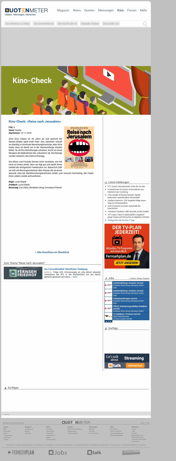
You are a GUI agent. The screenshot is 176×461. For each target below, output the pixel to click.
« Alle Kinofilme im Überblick (52, 252)
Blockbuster (85, 445)
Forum (131, 10)
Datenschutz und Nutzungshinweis (138, 436)
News (77, 10)
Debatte (91, 429)
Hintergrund (29, 429)
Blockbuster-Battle (116, 435)
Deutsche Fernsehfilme (129, 445)
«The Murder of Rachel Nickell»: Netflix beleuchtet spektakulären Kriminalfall (124, 196)
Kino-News (114, 429)
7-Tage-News (7, 435)
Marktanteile (72, 431)
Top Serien (142, 445)
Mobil (5, 433)
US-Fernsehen (51, 440)
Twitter (5, 440)
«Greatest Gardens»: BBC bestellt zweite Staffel (128, 211)
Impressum (135, 441)
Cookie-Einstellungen (139, 439)
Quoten (89, 10)
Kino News (10, 445)
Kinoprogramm (116, 445)
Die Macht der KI (67, 23)
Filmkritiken (39, 445)
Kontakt (134, 433)
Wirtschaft (49, 433)
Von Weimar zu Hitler (17, 23)
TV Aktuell (18, 445)
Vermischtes (50, 431)
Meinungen (106, 10)
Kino (120, 10)
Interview (28, 433)
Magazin (63, 10)
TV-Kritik (92, 431)
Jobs (133, 431)
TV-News (49, 429)
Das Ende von (111, 23)
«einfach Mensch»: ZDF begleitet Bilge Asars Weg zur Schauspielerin (127, 201)
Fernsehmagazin (28, 445)
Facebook (6, 437)
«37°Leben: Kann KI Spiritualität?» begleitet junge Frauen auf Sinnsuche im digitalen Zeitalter (128, 215)
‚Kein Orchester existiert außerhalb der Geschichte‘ (124, 207)
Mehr (143, 10)
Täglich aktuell (73, 433)
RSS (4, 429)
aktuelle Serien (105, 445)
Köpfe (48, 437)
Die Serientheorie (44, 23)
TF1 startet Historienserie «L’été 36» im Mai (126, 186)
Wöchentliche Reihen (75, 429)
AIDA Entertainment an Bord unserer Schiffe (122, 316)
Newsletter (6, 431)
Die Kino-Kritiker (115, 431)
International (50, 435)
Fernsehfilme (94, 445)
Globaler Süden (90, 23)
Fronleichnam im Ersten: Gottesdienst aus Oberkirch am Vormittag (126, 190)
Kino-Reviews (93, 433)
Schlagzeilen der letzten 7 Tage (121, 220)
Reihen (27, 431)
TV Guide (77, 445)
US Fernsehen (48, 445)
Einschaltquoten (67, 445)
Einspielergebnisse (116, 433)
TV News (57, 445)
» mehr (74, 277)
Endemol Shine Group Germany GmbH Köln (124, 285)
